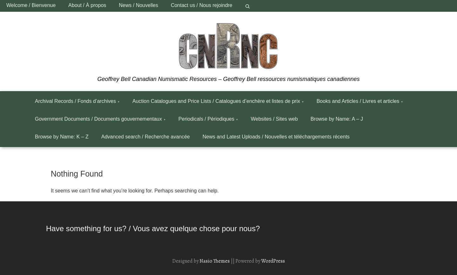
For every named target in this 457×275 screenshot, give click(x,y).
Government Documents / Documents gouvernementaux (98, 119)
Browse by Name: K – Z (62, 136)
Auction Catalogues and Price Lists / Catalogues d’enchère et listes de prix (216, 101)
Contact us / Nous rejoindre (201, 5)
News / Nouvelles (138, 5)
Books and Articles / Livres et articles (357, 101)
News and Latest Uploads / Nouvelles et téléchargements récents (275, 136)
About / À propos (87, 5)
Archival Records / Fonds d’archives (75, 101)
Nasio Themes (215, 261)
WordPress (273, 261)
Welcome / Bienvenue (31, 5)
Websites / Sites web (274, 119)
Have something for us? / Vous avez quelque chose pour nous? (153, 228)
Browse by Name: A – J (336, 119)
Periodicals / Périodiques (206, 119)
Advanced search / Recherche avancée (145, 136)
